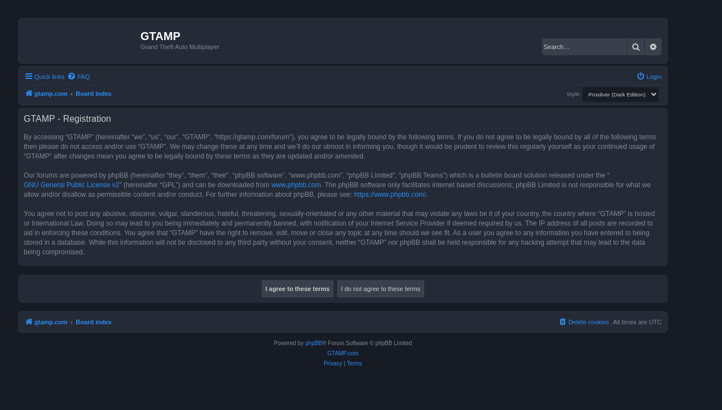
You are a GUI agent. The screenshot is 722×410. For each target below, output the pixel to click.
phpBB (313, 343)
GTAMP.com (342, 353)
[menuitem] (78, 76)
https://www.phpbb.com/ (390, 195)
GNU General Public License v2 (71, 185)
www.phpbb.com (296, 185)
